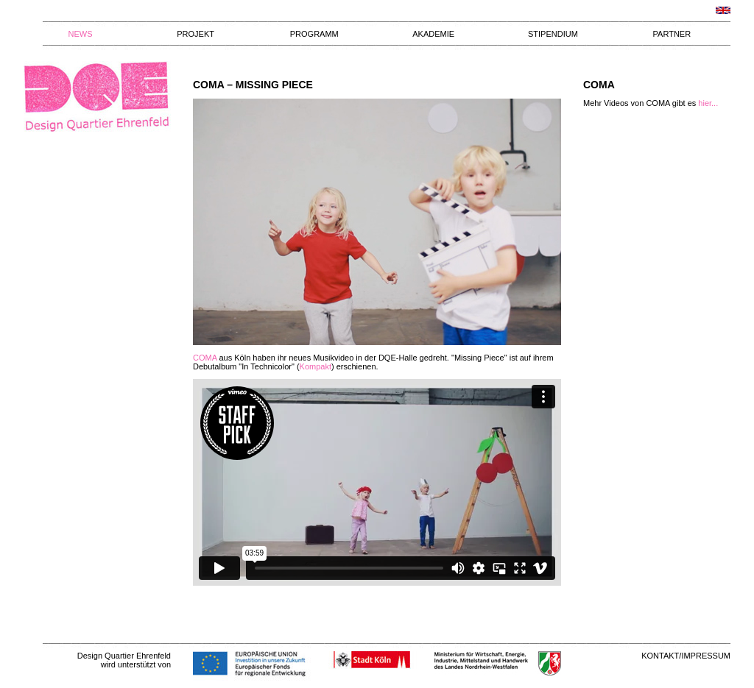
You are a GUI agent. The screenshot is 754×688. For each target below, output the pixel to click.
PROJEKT (195, 33)
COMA (204, 357)
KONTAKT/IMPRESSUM (685, 655)
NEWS (80, 33)
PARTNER (672, 33)
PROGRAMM (314, 33)
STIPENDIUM (553, 33)
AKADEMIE (433, 33)
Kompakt (315, 366)
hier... (708, 103)
